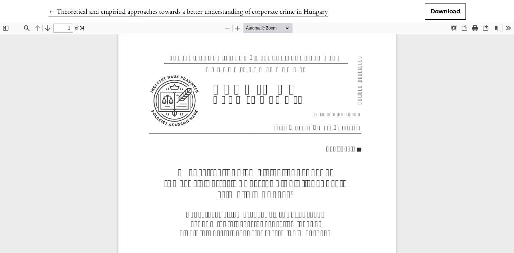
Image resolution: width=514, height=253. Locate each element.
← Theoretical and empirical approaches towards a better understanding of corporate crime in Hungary (188, 11)
